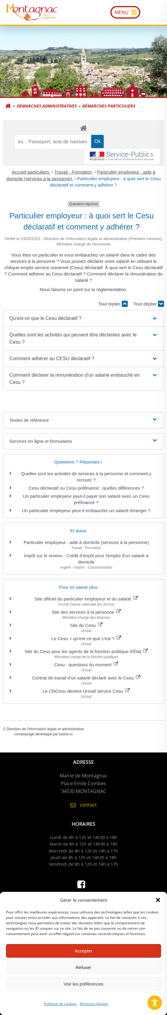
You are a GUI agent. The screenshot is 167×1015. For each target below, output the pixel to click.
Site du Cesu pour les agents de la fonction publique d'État (86, 651)
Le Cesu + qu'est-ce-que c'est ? (86, 638)
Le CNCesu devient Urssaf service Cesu (86, 691)
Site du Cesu (86, 625)
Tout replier (113, 304)
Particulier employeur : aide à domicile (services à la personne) (86, 542)
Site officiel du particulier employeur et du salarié (86, 598)
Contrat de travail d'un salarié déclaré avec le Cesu (86, 677)
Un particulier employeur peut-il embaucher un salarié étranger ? (86, 510)
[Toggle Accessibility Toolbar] (155, 1002)
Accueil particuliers (31, 172)
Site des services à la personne (86, 612)
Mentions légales (94, 1006)
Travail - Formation (73, 172)
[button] (158, 903)
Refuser (83, 970)
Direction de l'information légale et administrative (45, 729)
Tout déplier (148, 304)
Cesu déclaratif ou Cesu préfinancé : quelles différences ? (86, 488)
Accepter (83, 953)
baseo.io (66, 734)
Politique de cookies (60, 1006)
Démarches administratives (47, 106)
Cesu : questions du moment (86, 664)
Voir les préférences (83, 986)
